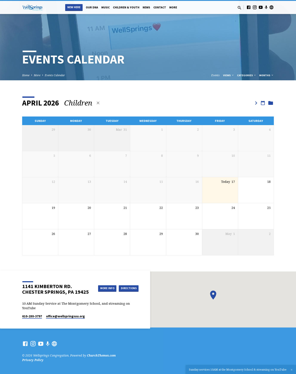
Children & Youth (126, 7)
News (146, 7)
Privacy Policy (32, 360)
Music (105, 7)
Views (228, 75)
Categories (246, 75)
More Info (127, 284)
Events (215, 75)
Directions (127, 292)
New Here (73, 7)
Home (25, 75)
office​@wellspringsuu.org (65, 316)
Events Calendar (55, 75)
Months (266, 75)
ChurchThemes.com (101, 355)
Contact (159, 7)
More (173, 7)
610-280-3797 (32, 316)
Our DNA (92, 7)
